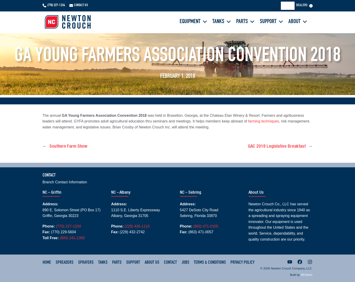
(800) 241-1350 (72, 238)
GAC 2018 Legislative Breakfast (277, 146)
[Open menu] (311, 6)
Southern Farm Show (68, 146)
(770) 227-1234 (56, 5)
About (298, 22)
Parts (245, 22)
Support (272, 22)
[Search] (289, 6)
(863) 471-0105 (205, 226)
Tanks (222, 22)
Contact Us (81, 5)
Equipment (194, 22)
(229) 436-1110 (137, 226)
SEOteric (306, 275)
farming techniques (263, 121)
